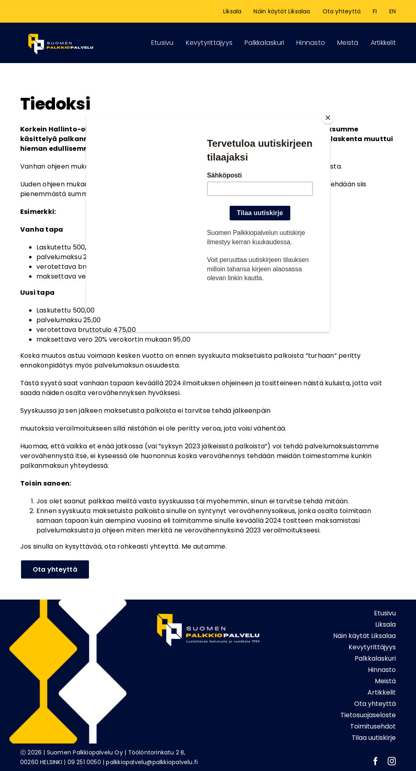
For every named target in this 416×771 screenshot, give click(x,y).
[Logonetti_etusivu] (60, 32)
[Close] (328, 118)
